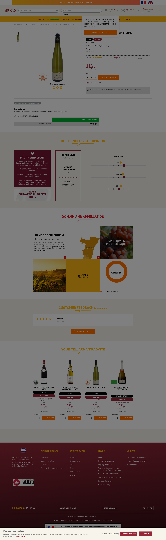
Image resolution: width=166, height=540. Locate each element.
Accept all (145, 533)
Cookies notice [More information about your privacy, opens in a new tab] (20, 536)
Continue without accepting (110, 533)
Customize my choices (128, 533)
